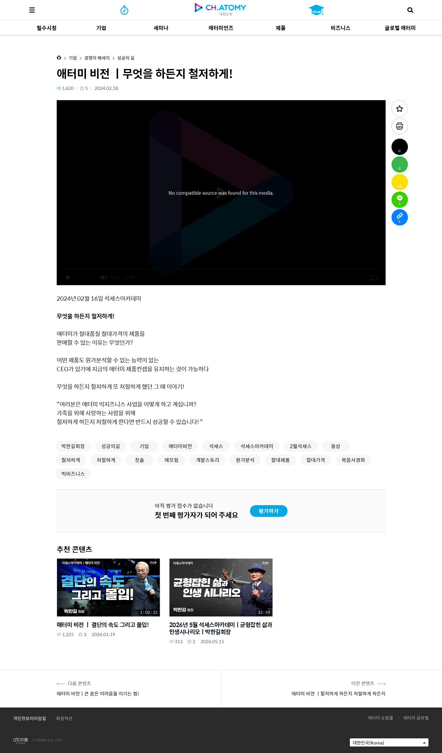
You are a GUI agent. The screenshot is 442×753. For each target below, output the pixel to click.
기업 (73, 57)
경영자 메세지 (97, 57)
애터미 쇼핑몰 (380, 717)
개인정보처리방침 (29, 718)
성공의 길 (126, 57)
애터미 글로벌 (416, 717)
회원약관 (64, 718)
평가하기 (269, 511)
